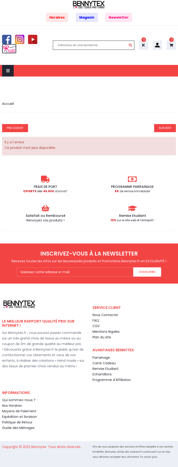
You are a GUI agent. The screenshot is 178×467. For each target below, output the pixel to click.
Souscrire (147, 272)
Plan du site (101, 337)
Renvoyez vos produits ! (45, 220)
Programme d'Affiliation (111, 379)
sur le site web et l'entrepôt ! (132, 220)
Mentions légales (106, 331)
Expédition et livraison (19, 416)
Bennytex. (39, 447)
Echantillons (102, 374)
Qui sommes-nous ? (18, 400)
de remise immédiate (132, 191)
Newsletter (119, 17)
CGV (96, 326)
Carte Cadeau (104, 363)
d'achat (44, 191)
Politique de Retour (17, 422)
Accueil (8, 103)
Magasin (86, 17)
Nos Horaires (12, 405)
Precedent (15, 128)
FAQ (95, 320)
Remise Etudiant (105, 368)
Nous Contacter (105, 315)
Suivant (165, 128)
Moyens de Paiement (19, 411)
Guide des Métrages (18, 427)
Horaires (57, 17)
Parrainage (101, 357)
